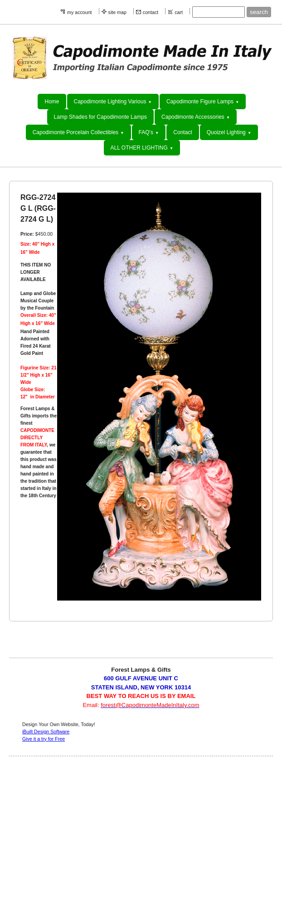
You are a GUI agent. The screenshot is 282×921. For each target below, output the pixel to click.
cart (179, 12)
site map (117, 12)
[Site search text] (218, 12)
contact (150, 12)
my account (79, 12)
